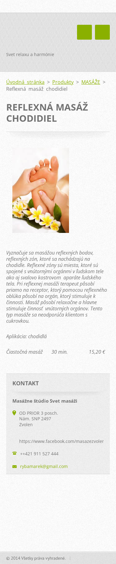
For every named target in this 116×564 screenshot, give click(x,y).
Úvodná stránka (25, 82)
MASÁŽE (90, 82)
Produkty (63, 82)
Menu (102, 32)
